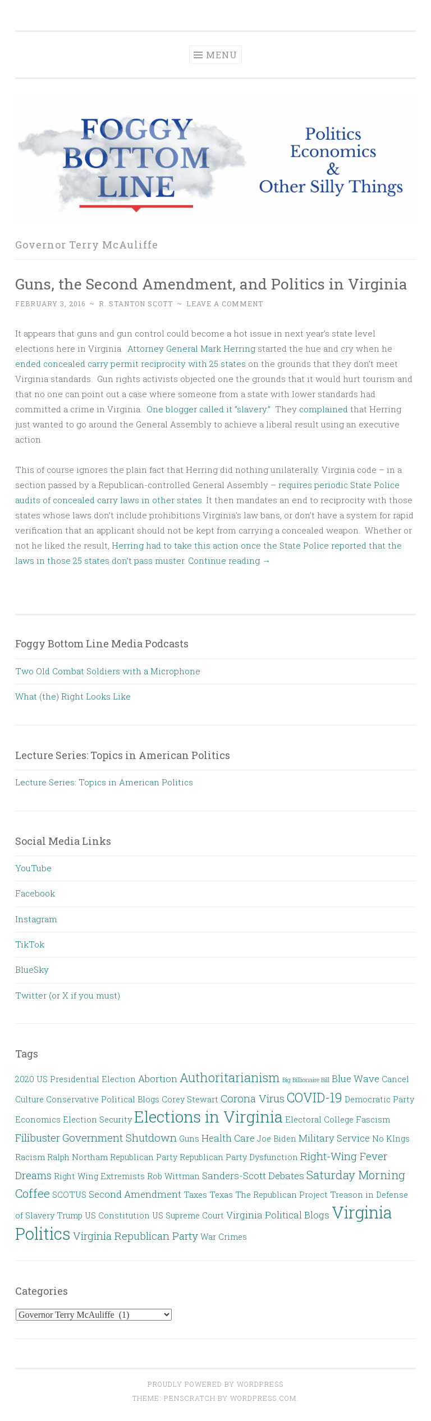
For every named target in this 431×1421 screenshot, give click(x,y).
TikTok (29, 944)
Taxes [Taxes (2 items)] (195, 1194)
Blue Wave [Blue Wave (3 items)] (355, 1078)
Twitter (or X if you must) (67, 995)
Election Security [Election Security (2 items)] (97, 1119)
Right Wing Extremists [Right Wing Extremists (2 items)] (99, 1176)
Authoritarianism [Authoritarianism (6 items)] (230, 1077)
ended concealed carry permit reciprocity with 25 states (130, 363)
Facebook (35, 893)
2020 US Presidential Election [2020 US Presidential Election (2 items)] (75, 1079)
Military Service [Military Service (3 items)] (334, 1138)
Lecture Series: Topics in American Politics (104, 782)
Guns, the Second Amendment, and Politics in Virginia (211, 283)
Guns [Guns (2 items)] (189, 1138)
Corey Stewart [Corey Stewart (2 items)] (190, 1099)
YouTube (33, 867)
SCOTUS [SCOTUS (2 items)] (69, 1194)
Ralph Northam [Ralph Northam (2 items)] (77, 1157)
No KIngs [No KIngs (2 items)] (391, 1138)
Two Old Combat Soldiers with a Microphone (107, 671)
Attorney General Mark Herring (191, 348)
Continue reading (229, 560)
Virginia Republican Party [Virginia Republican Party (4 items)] (135, 1236)
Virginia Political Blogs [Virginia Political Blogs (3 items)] (277, 1214)
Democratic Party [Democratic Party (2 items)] (379, 1099)
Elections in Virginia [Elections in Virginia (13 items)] (208, 1116)
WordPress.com (263, 1398)
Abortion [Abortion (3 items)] (157, 1078)
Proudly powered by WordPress (215, 1383)
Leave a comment (224, 303)
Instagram (36, 919)
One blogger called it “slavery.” (208, 409)
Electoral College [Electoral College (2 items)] (319, 1119)
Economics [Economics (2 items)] (38, 1119)
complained (323, 409)
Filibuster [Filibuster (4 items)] (37, 1137)
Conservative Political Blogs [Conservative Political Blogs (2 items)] (102, 1099)
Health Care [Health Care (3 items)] (228, 1138)
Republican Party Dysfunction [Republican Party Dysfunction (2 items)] (239, 1157)
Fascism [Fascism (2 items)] (373, 1119)
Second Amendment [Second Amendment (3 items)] (135, 1194)
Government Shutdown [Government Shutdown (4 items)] (119, 1137)
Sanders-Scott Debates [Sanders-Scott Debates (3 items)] (253, 1175)
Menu (221, 55)
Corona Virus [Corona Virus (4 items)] (253, 1098)
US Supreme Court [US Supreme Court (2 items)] (188, 1215)
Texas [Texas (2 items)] (221, 1194)
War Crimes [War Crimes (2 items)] (223, 1236)
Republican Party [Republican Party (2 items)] (143, 1157)
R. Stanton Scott (136, 303)
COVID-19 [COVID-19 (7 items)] (314, 1097)
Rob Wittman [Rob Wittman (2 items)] (173, 1176)
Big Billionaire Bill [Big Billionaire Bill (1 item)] (305, 1080)
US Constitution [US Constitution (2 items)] (117, 1215)
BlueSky (32, 969)
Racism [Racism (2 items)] (30, 1157)
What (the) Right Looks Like (73, 696)
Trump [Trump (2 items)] (69, 1215)
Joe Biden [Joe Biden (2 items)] (276, 1138)
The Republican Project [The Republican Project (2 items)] (281, 1194)
